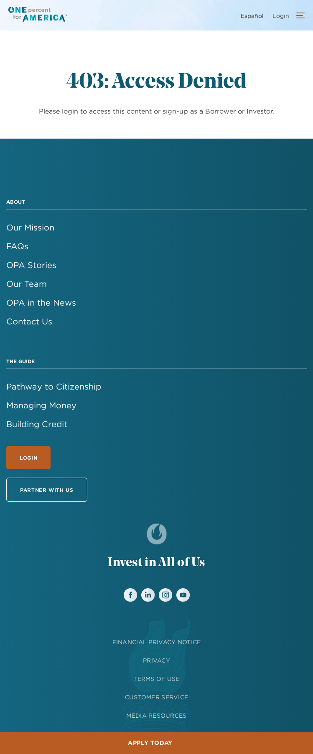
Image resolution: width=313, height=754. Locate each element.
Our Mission (30, 227)
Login (28, 457)
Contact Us (29, 321)
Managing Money (41, 405)
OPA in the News (41, 302)
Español (252, 16)
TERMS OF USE (156, 679)
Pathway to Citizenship (53, 386)
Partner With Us (47, 489)
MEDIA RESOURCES (156, 715)
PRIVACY (156, 660)
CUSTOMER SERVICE (156, 697)
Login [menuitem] (280, 16)
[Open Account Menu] (298, 16)
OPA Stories (31, 265)
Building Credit (36, 424)
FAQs (17, 246)
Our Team (26, 283)
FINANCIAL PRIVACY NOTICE (156, 642)
